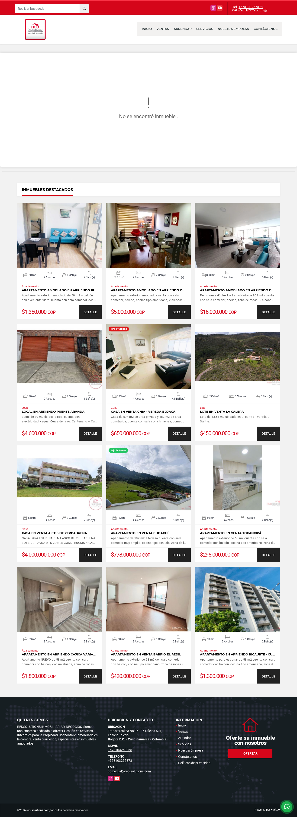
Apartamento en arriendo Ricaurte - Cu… (237, 654)
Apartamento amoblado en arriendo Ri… (59, 290)
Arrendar (183, 29)
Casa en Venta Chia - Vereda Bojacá (143, 411)
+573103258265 (250, 10)
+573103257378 (251, 7)
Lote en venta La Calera (222, 411)
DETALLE (90, 312)
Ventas (162, 29)
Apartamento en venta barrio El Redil (146, 654)
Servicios (204, 29)
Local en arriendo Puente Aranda (53, 411)
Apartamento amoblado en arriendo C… (147, 290)
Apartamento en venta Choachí (139, 533)
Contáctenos (266, 29)
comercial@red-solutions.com (129, 771)
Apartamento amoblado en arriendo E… (237, 290)
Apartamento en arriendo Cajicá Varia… (59, 654)
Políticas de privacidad (194, 763)
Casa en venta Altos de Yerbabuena (54, 533)
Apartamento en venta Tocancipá (230, 533)
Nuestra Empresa (233, 29)
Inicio (147, 29)
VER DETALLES (59, 235)
